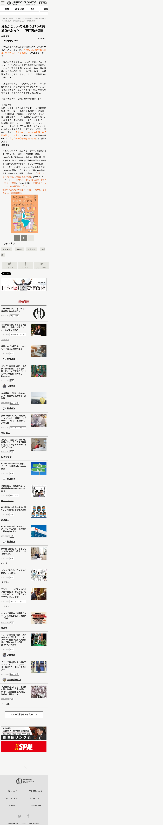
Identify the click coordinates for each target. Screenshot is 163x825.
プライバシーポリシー (12, 798)
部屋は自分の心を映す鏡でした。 (22, 138)
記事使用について (35, 791)
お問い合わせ (36, 806)
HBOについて (12, 791)
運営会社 (12, 806)
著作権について (36, 798)
